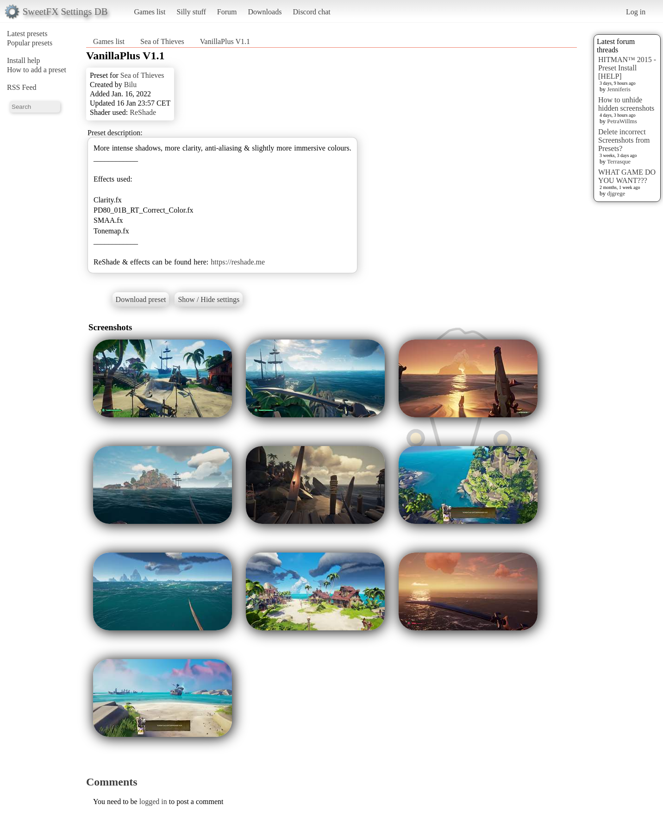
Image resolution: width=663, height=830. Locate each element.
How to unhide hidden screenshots (626, 104)
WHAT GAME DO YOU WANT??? (627, 176)
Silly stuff (191, 12)
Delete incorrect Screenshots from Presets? (624, 140)
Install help (23, 60)
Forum (227, 12)
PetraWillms (622, 121)
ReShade (143, 112)
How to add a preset (36, 70)
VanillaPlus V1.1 (225, 41)
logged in (153, 801)
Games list (150, 12)
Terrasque (619, 161)
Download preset (141, 299)
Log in (635, 12)
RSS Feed (22, 87)
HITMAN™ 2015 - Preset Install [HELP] (627, 68)
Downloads (264, 12)
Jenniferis (619, 89)
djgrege (616, 193)
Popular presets (29, 43)
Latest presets (27, 34)
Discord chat (311, 12)
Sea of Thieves (162, 41)
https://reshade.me (238, 262)
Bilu (130, 84)
